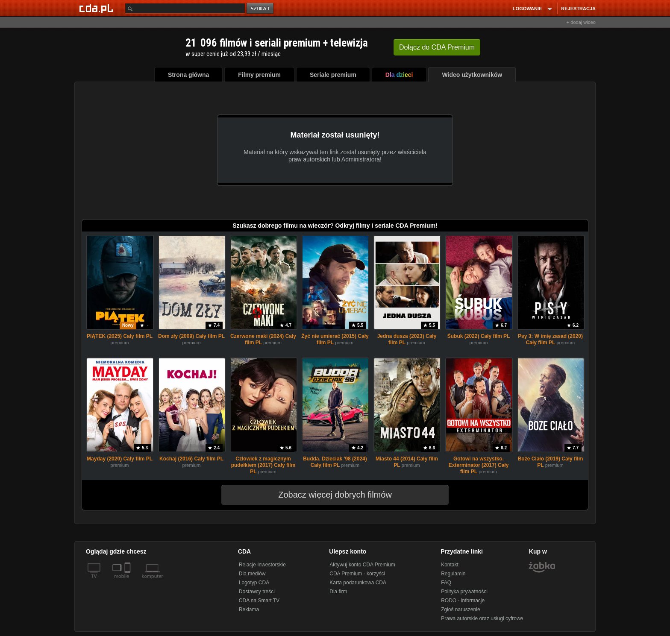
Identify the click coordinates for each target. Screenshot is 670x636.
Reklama (249, 610)
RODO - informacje (463, 601)
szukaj (261, 9)
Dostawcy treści (257, 592)
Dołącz (437, 47)
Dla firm (338, 592)
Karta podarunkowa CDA (357, 583)
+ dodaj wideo (581, 22)
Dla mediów (252, 574)
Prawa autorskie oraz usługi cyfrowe (482, 618)
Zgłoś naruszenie (460, 610)
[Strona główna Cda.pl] (97, 8)
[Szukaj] (185, 8)
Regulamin (453, 574)
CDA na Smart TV (259, 601)
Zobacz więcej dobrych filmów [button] (329, 494)
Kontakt (449, 565)
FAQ (446, 583)
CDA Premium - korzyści (357, 574)
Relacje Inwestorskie (262, 565)
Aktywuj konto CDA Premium (362, 565)
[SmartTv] (128, 581)
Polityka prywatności (464, 592)
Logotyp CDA (254, 583)
